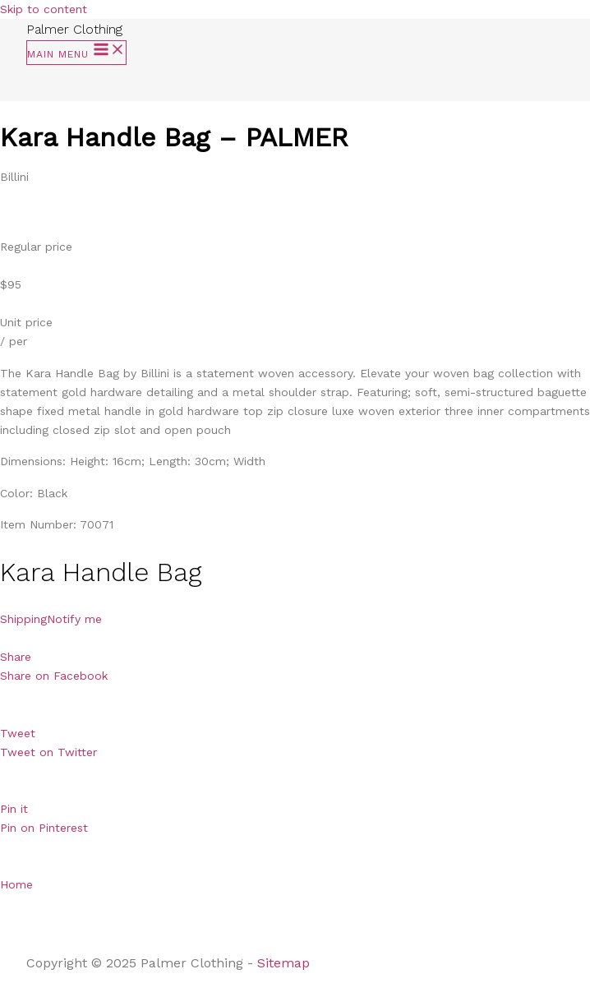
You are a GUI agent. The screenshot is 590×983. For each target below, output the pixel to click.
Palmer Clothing (74, 29)
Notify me (74, 618)
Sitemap (285, 963)
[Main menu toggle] (76, 52)
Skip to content (43, 9)
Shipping (23, 618)
